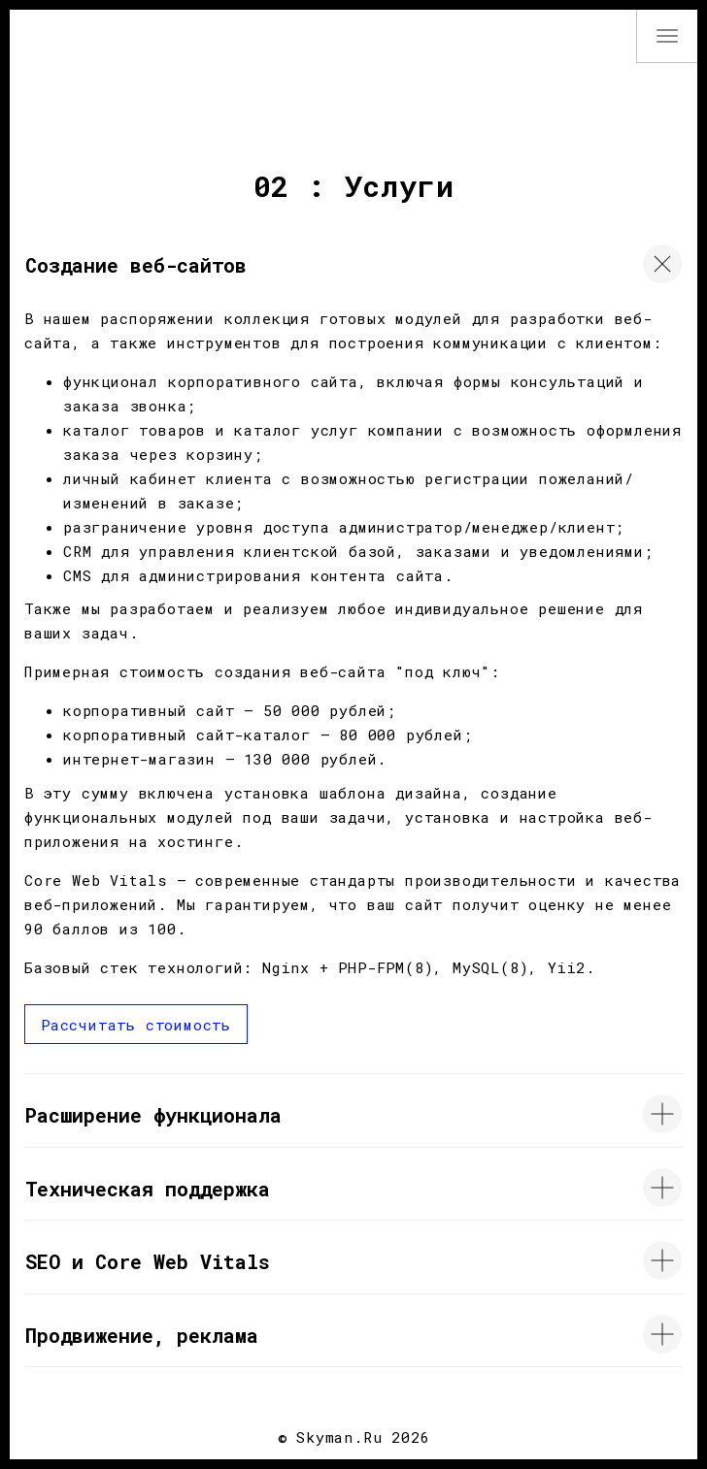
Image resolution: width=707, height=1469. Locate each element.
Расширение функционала (153, 1114)
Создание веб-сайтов (136, 264)
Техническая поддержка (147, 1188)
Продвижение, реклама (141, 1335)
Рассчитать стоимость (136, 1024)
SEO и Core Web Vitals (147, 1261)
